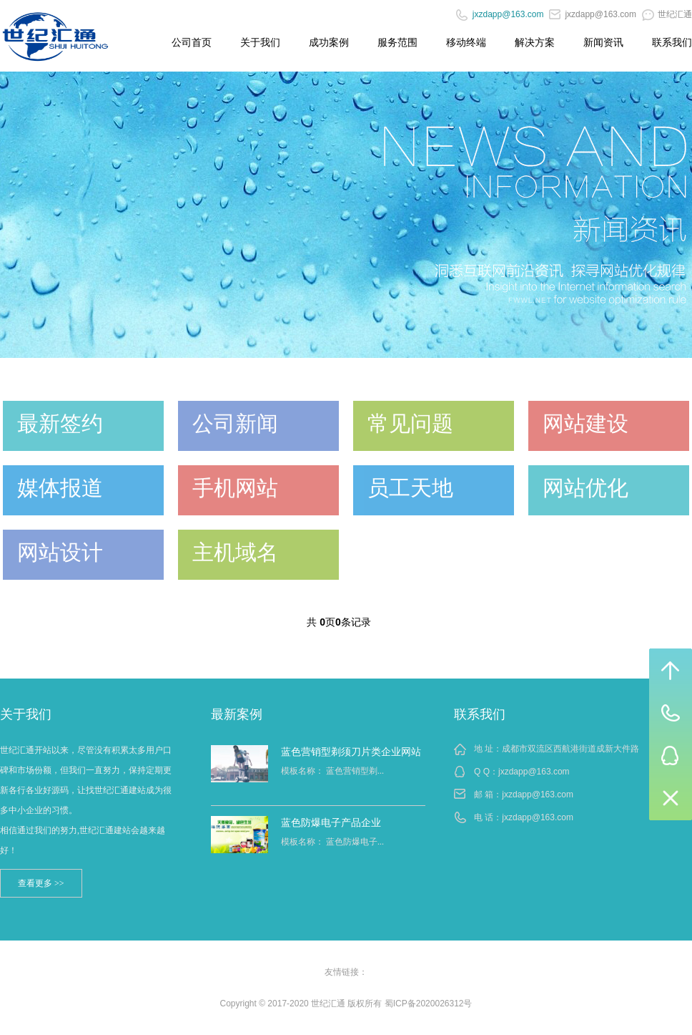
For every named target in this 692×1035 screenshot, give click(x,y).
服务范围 (397, 42)
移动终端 (466, 42)
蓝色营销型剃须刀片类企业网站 (351, 751)
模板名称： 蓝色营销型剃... (332, 771)
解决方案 (535, 42)
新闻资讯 (603, 42)
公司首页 (192, 42)
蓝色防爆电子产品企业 (331, 822)
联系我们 (672, 42)
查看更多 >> (41, 883)
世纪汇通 (667, 14)
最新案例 (236, 714)
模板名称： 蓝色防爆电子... (332, 842)
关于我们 (260, 42)
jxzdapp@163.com (592, 14)
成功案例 (329, 42)
